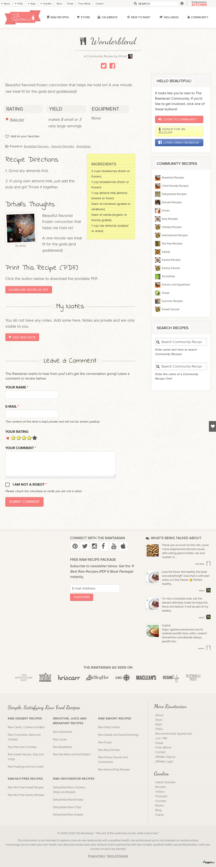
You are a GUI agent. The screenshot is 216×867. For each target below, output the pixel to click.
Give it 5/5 (34, 437)
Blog (158, 810)
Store (158, 720)
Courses (160, 801)
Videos (160, 791)
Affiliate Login (164, 761)
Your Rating (16, 432)
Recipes (160, 787)
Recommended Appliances (173, 734)
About (159, 715)
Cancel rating (7, 437)
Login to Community (177, 119)
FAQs (159, 729)
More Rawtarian (170, 706)
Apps (158, 724)
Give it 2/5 (18, 437)
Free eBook (163, 747)
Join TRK (161, 738)
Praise (159, 743)
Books (159, 805)
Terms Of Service (117, 856)
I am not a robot (30, 485)
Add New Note (22, 337)
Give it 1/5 (13, 437)
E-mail (12, 407)
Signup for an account (171, 130)
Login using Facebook (178, 142)
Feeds (159, 815)
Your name (16, 387)
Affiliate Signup (165, 757)
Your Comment (20, 448)
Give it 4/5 (29, 437)
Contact (160, 752)
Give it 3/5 (23, 437)
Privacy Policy (96, 856)
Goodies (161, 773)
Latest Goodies (165, 782)
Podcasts (161, 796)
